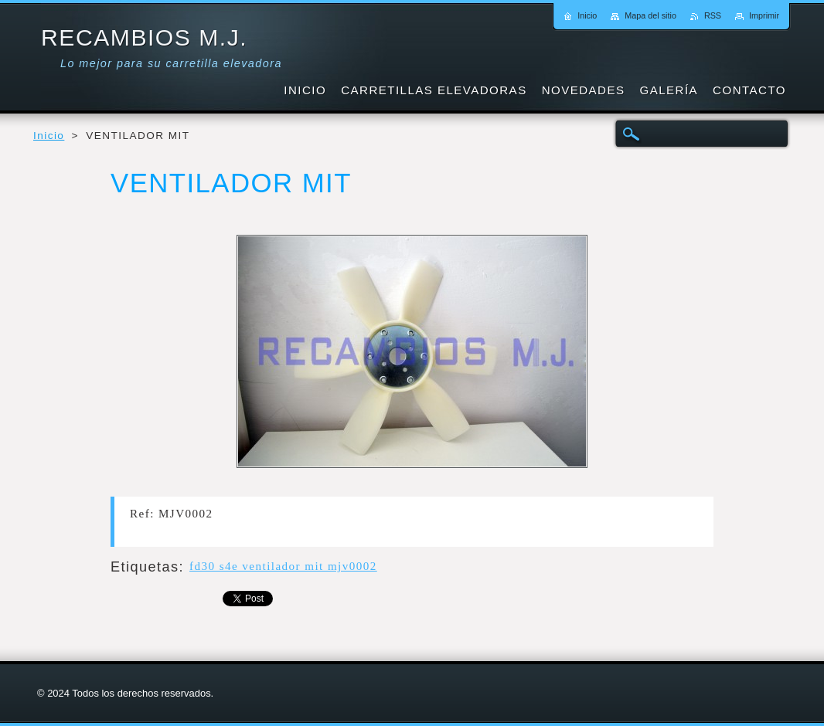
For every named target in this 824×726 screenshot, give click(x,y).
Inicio (48, 135)
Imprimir (764, 15)
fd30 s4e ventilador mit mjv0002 (283, 566)
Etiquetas (145, 567)
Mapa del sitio (650, 15)
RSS (712, 15)
